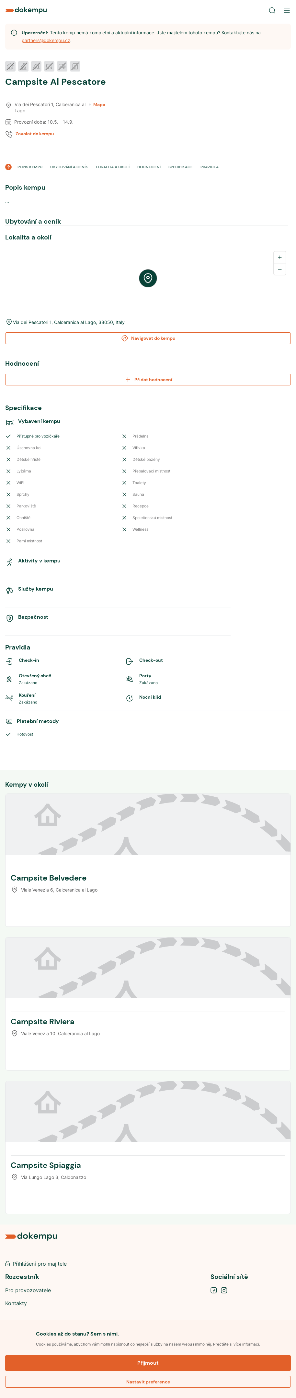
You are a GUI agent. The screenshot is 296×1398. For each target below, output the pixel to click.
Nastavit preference (148, 1382)
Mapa (97, 104)
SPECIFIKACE (180, 167)
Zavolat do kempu (35, 134)
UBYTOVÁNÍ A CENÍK (69, 167)
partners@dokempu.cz (46, 40)
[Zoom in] (280, 257)
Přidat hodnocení (148, 379)
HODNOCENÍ (149, 167)
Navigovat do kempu (148, 338)
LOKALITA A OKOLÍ (113, 167)
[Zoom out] (280, 269)
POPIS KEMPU (29, 167)
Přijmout (148, 1362)
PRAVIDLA (209, 167)
